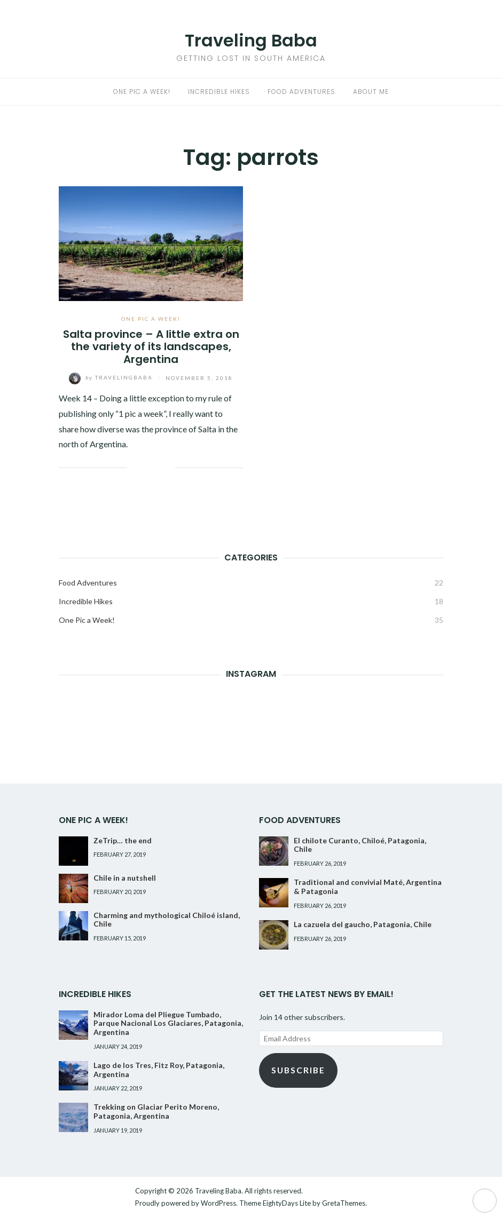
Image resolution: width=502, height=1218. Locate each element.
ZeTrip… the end (122, 840)
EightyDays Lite (287, 1203)
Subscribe (298, 1070)
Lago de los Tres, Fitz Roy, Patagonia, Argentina (158, 1070)
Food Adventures (301, 91)
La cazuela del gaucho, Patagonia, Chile (363, 924)
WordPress (218, 1203)
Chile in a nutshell (124, 877)
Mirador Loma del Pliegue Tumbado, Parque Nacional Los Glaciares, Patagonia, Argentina (168, 1023)
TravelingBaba (112, 377)
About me (371, 91)
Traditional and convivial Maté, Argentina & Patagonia (368, 886)
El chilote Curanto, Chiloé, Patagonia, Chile (360, 845)
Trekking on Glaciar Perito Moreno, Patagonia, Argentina (156, 1111)
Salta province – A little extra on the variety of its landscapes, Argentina (151, 347)
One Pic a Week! (141, 91)
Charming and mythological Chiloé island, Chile (166, 920)
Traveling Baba (251, 40)
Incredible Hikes (219, 91)
